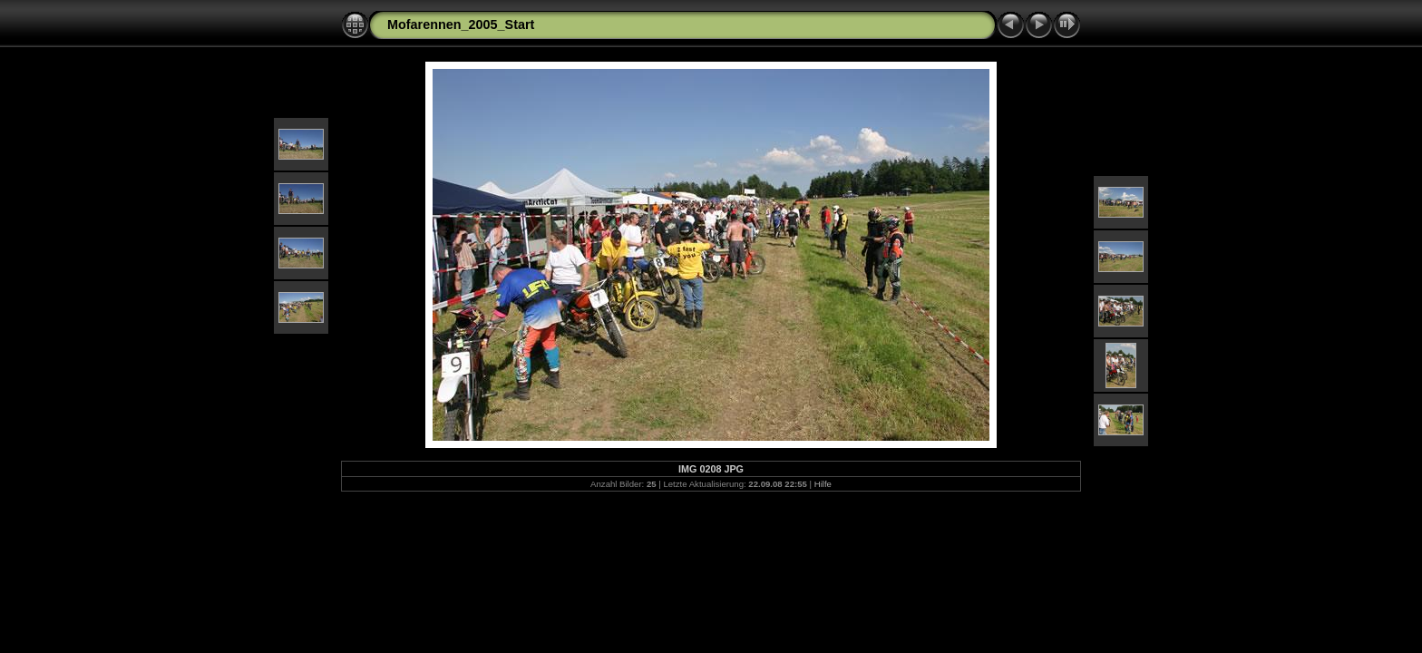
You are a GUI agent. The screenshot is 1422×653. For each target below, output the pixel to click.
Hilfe (823, 484)
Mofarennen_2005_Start (460, 24)
